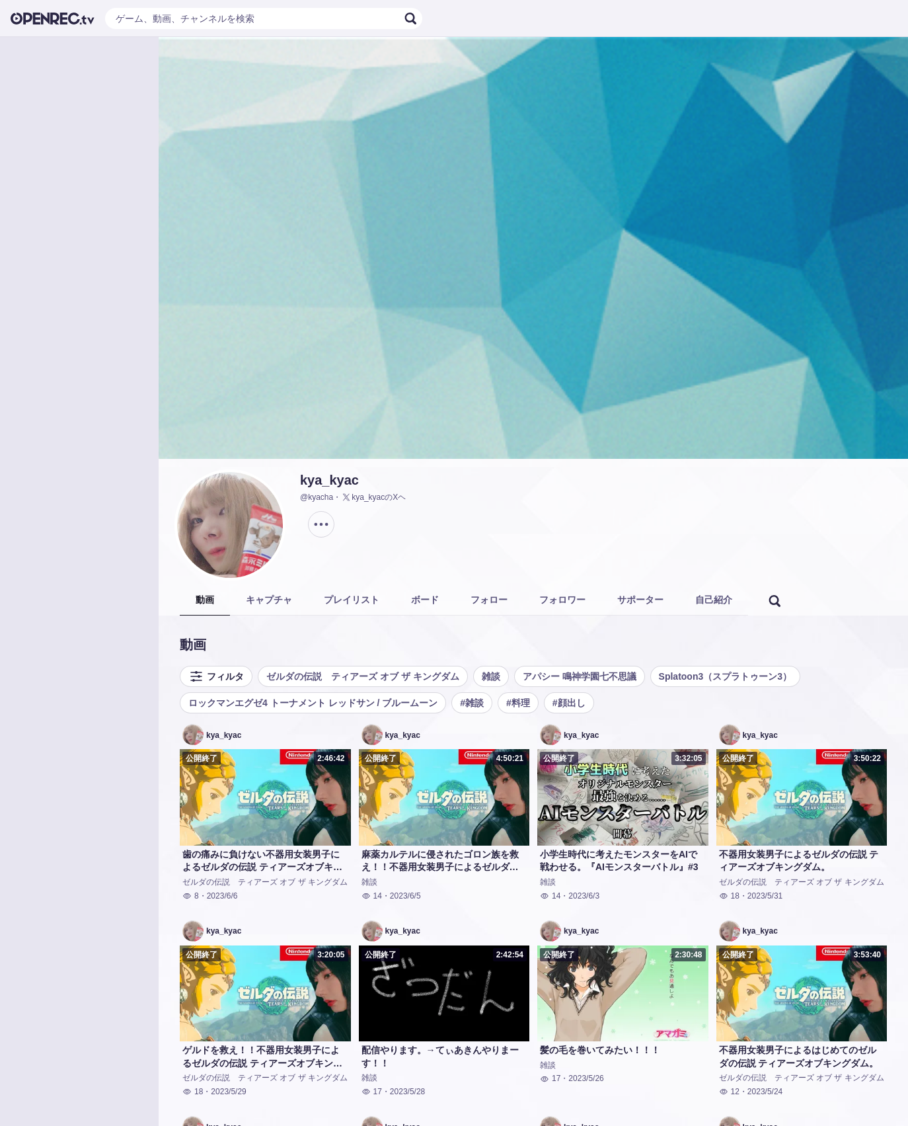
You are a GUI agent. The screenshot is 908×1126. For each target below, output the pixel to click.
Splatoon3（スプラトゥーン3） (725, 676)
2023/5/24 (764, 1091)
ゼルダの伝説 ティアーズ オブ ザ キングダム (362, 676)
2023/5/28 (407, 1091)
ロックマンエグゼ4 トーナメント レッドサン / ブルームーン (312, 703)
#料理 (518, 703)
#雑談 (472, 703)
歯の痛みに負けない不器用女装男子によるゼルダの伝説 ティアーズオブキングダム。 (262, 861)
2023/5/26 (585, 1078)
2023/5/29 (228, 1091)
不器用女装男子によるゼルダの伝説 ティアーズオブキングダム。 (799, 861)
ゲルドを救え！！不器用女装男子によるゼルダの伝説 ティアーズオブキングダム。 (262, 1057)
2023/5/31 (764, 896)
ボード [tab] (425, 599)
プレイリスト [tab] (351, 599)
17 (371, 1091)
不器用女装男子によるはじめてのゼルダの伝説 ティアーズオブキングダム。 (799, 1056)
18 (729, 896)
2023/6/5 (405, 896)
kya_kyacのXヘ (373, 497)
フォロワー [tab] (562, 599)
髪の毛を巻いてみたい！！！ (600, 1050)
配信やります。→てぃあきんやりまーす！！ (440, 1056)
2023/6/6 (222, 896)
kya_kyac (329, 480)
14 (371, 896)
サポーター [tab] (640, 599)
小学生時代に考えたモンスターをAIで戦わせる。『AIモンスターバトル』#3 (619, 861)
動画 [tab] (205, 599)
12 (729, 1091)
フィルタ (216, 676)
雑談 (491, 676)
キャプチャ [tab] (269, 599)
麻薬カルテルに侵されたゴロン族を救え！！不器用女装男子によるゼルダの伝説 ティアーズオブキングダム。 (440, 861)
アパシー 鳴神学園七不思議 (579, 676)
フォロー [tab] (489, 599)
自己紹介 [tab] (713, 599)
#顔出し (569, 703)
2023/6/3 (583, 896)
